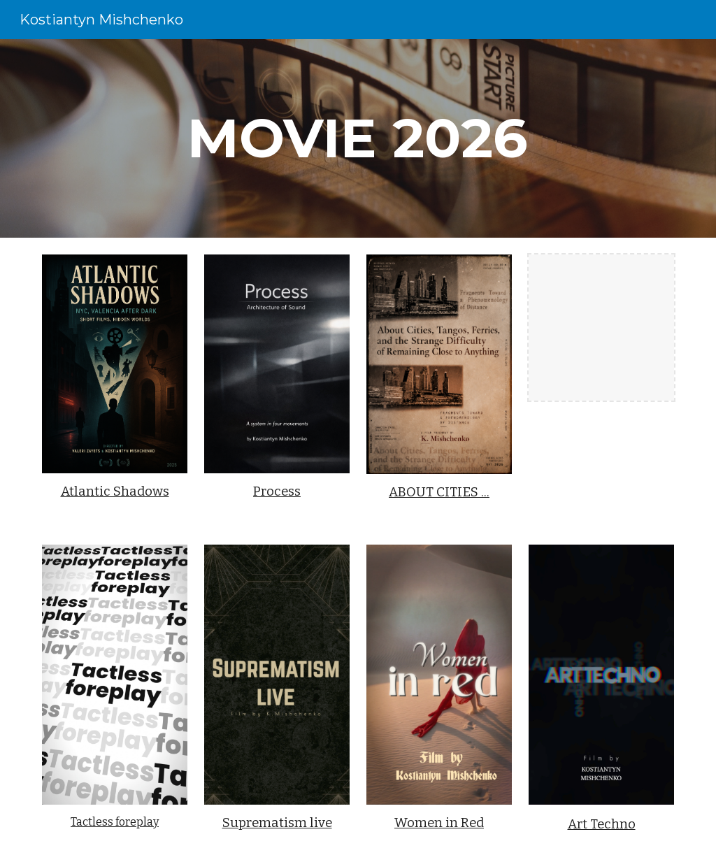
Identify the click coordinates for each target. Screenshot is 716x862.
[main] (358, 138)
